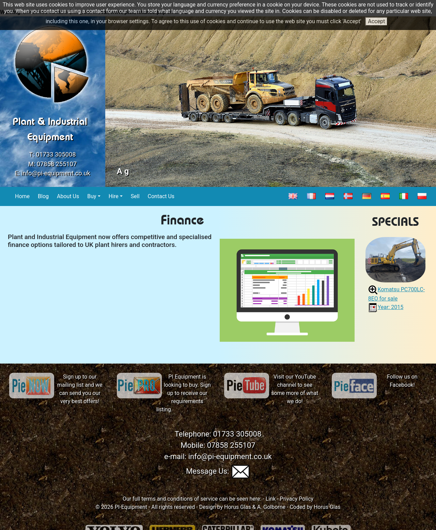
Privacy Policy (297, 499)
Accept (376, 21)
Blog (43, 196)
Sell (135, 196)
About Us (68, 196)
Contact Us (161, 196)
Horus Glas (237, 507)
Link (271, 499)
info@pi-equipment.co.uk (55, 173)
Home (22, 196)
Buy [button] (91, 196)
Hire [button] (114, 196)
